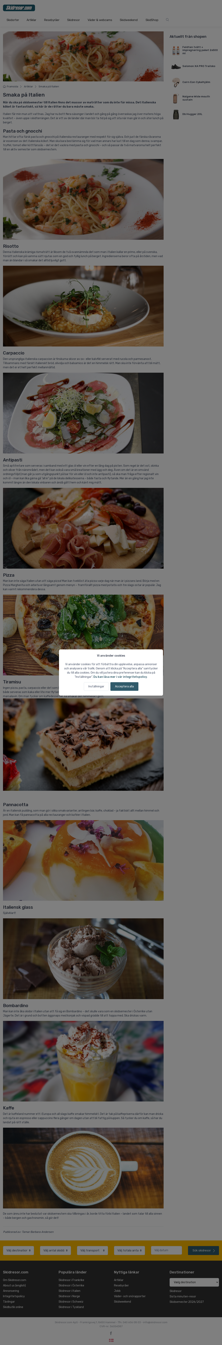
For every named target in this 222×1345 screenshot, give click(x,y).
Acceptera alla (124, 686)
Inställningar (96, 686)
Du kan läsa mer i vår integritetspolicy (120, 677)
